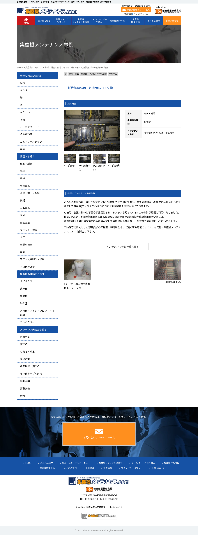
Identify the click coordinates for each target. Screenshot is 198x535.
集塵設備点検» (173, 282)
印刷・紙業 (74, 74)
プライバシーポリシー (131, 468)
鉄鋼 (22, 200)
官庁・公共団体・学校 (32, 259)
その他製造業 (27, 266)
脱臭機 (23, 296)
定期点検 (25, 381)
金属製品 (25, 186)
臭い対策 (25, 359)
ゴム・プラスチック (31, 141)
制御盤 (84, 74)
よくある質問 (70, 468)
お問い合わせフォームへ (136, 9)
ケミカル (25, 112)
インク (23, 90)
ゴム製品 (25, 208)
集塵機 (23, 288)
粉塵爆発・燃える (30, 366)
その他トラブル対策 (98, 74)
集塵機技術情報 (171, 462)
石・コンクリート (30, 127)
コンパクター (27, 322)
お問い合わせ (158, 468)
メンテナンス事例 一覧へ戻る (122, 246)
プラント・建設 (28, 230)
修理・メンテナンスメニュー (76, 462)
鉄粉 (22, 83)
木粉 (22, 119)
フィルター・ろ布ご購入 (143, 462)
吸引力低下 (26, 337)
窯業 (22, 252)
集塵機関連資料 (47, 468)
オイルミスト (27, 281)
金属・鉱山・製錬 (30, 193)
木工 (22, 237)
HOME (28, 462)
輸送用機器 (26, 244)
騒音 (22, 395)
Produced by (167, 10)
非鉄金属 (25, 222)
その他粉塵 (26, 134)
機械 (22, 178)
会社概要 (90, 468)
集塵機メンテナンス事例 (110, 462)
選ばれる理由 (46, 462)
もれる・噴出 (27, 351)
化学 (22, 171)
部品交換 (113, 74)
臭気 (22, 149)
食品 (22, 215)
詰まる (23, 344)
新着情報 (107, 468)
